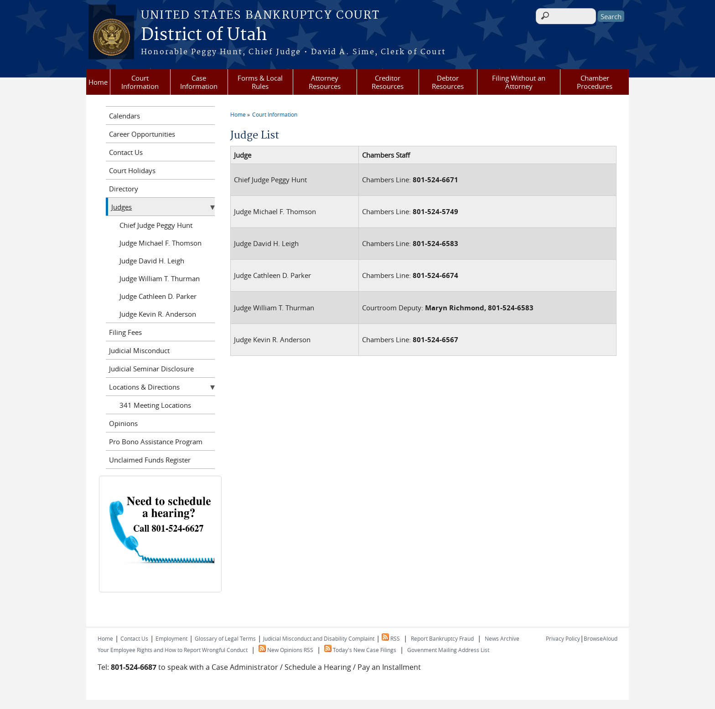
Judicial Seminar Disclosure (151, 368)
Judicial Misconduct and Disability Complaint (318, 638)
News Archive (502, 638)
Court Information (140, 82)
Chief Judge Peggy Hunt (155, 225)
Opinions (123, 423)
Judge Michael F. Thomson (160, 242)
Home (98, 82)
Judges (121, 206)
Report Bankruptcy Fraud (442, 638)
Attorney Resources (325, 82)
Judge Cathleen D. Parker (158, 296)
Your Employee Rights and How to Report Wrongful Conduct (173, 649)
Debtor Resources (448, 82)
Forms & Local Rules (260, 82)
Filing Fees (125, 332)
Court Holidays (132, 170)
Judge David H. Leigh (151, 260)
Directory (123, 188)
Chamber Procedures (594, 82)
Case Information (199, 82)
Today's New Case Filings (360, 649)
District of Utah (204, 35)
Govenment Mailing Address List (448, 649)
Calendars (124, 115)
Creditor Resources (388, 82)
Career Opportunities (142, 134)
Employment (171, 638)
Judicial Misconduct (139, 350)
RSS (391, 638)
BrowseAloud (600, 638)
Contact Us (126, 152)
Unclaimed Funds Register (150, 459)
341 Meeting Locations (155, 405)
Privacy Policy (563, 638)
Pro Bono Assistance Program (155, 441)
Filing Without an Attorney (518, 82)
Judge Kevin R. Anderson (157, 314)
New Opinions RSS (286, 649)
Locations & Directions (144, 386)
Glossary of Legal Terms (225, 638)
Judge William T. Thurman (159, 278)
